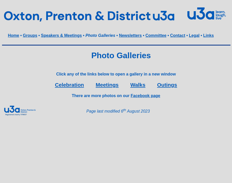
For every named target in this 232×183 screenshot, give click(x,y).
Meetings (107, 85)
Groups (30, 35)
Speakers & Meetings (61, 35)
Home (13, 35)
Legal (194, 35)
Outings (167, 85)
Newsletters (130, 35)
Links (208, 35)
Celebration (69, 85)
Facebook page (145, 96)
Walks (137, 85)
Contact (177, 35)
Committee (156, 35)
